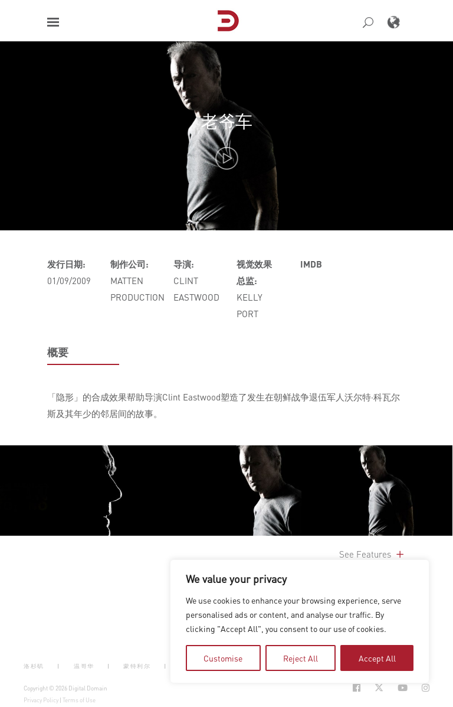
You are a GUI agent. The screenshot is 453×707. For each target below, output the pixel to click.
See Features (372, 554)
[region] (299, 621)
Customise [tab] (222, 658)
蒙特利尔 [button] (136, 665)
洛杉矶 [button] (34, 665)
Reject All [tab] (300, 658)
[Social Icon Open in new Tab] (356, 687)
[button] (53, 22)
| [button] (58, 665)
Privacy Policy (41, 699)
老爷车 (226, 120)
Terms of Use (79, 699)
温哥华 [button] (84, 665)
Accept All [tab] (377, 658)
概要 (57, 352)
